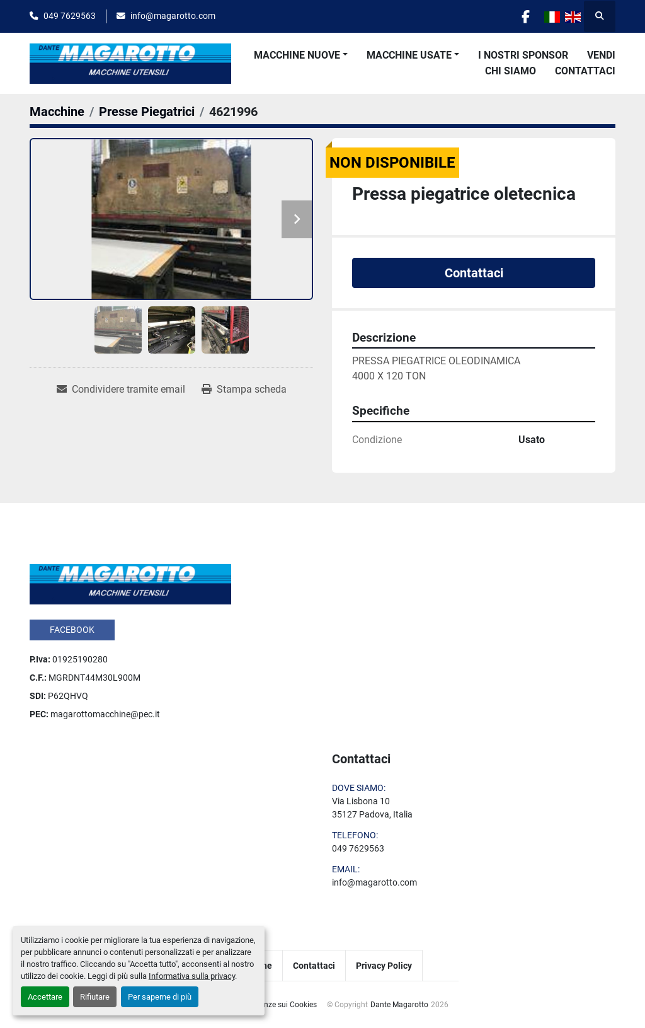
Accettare (45, 997)
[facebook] (525, 16)
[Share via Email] (121, 389)
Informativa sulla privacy (192, 976)
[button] (301, 55)
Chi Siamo (510, 71)
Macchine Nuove (297, 55)
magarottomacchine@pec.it (105, 714)
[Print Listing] (244, 389)
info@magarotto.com (172, 16)
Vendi (601, 55)
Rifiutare (95, 997)
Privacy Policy (384, 966)
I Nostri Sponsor (523, 55)
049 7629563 (69, 16)
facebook (72, 630)
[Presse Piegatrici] (147, 111)
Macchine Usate (409, 55)
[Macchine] (57, 111)
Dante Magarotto (399, 1004)
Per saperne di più (159, 997)
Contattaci (585, 71)
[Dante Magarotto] (130, 583)
